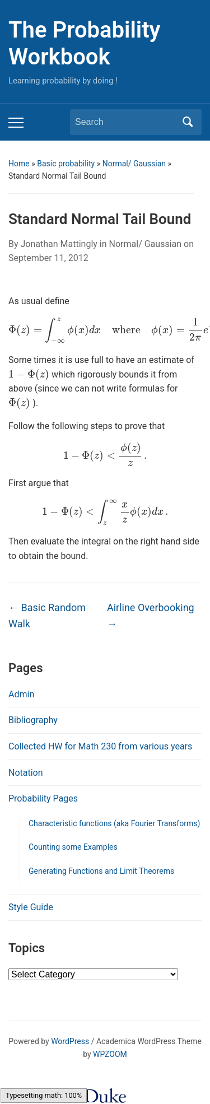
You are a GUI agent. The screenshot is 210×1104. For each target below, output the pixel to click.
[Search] (125, 122)
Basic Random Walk (47, 616)
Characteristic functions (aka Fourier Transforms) (114, 823)
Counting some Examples (73, 846)
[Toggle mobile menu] (16, 122)
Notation (25, 772)
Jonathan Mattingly (59, 244)
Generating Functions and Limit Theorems (101, 871)
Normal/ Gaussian (134, 163)
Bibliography (33, 720)
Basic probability (66, 163)
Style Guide (30, 907)
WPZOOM (110, 1054)
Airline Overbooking (150, 616)
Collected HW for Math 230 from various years (100, 746)
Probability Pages (43, 798)
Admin (21, 694)
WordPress (70, 1041)
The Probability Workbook (84, 43)
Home (19, 163)
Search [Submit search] (187, 122)
